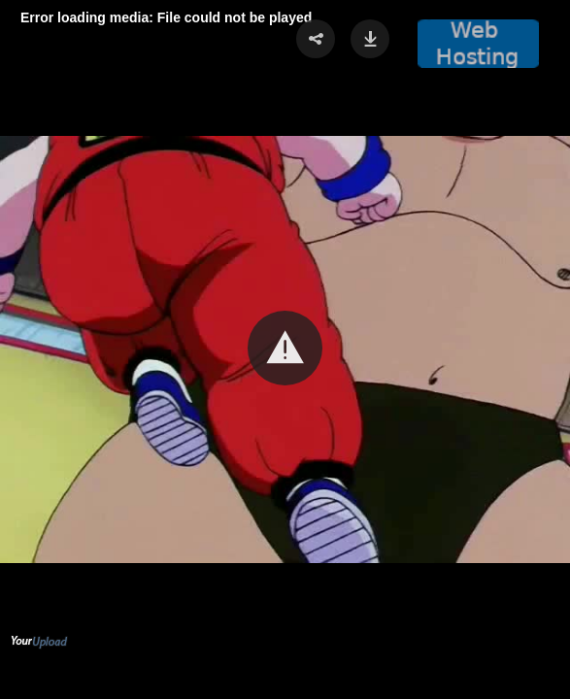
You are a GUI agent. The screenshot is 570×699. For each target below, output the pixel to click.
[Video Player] (285, 349)
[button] (285, 348)
